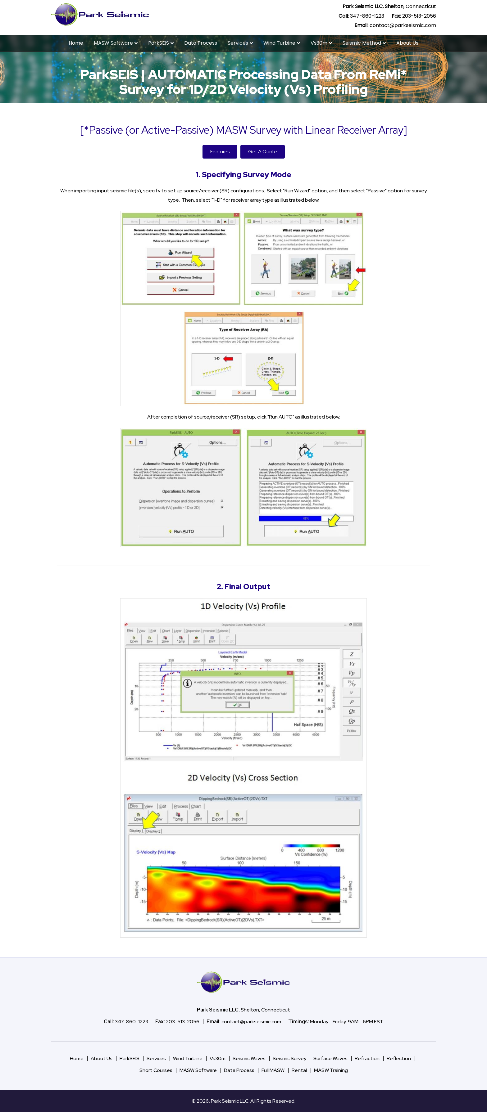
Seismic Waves (249, 1058)
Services (238, 43)
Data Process (200, 43)
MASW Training (331, 1070)
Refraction (367, 1058)
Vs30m (319, 43)
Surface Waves (330, 1058)
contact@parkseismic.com (403, 25)
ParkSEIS (158, 43)
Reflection (399, 1058)
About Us (407, 43)
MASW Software (113, 43)
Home (76, 43)
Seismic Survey (289, 1058)
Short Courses (155, 1070)
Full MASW (273, 1070)
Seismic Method (362, 43)
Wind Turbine (279, 43)
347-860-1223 (367, 16)
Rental (299, 1070)
